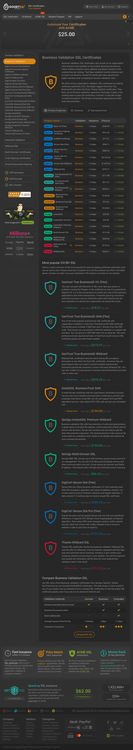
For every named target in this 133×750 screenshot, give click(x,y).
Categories (48, 719)
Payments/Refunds (11, 728)
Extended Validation (15, 140)
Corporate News (10, 731)
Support (78, 16)
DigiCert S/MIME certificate (16, 75)
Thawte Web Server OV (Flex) (17, 134)
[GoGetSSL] (15, 7)
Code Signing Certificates (18, 158)
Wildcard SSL (11, 146)
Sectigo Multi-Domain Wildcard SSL (20, 122)
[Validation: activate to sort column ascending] (80, 120)
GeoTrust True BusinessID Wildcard (20, 93)
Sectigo (29, 734)
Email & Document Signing (18, 164)
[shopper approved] (122, 723)
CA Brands (26, 16)
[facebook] (108, 723)
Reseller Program (56, 16)
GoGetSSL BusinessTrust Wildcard (19, 110)
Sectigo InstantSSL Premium (17, 116)
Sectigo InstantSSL (13, 113)
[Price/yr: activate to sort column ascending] (106, 120)
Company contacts (11, 736)
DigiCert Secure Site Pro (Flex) (18, 90)
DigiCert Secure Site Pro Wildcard (19, 87)
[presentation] (55, 110)
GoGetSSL (30, 725)
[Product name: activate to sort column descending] (58, 120)
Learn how (32, 701)
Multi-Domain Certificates (18, 152)
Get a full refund (107, 665)
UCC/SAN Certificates (51, 734)
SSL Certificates (11, 16)
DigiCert (29, 722)
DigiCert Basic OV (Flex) (15, 81)
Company (8, 719)
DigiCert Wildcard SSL (14, 78)
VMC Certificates (49, 739)
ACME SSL (40, 16)
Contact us (27, 222)
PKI (69, 16)
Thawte (29, 736)
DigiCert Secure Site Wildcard (17, 66)
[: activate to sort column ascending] (119, 120)
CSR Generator (14, 172)
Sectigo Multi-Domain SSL (16, 119)
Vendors (31, 719)
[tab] (55, 111)
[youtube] (111, 729)
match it (41, 663)
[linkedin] (118, 729)
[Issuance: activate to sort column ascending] (93, 120)
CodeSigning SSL (49, 736)
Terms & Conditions (11, 734)
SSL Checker (13, 185)
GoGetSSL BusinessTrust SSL (17, 104)
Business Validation (15, 61)
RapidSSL (30, 731)
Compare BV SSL (84, 634)
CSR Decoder (13, 178)
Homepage (7, 722)
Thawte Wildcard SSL (14, 131)
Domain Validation (14, 55)
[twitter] (115, 723)
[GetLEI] (14, 691)
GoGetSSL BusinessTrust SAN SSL (20, 107)
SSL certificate (11, 663)
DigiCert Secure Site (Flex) (16, 84)
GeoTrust (30, 728)
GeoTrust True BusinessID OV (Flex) (20, 101)
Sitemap (6, 739)
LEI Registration (83, 696)
